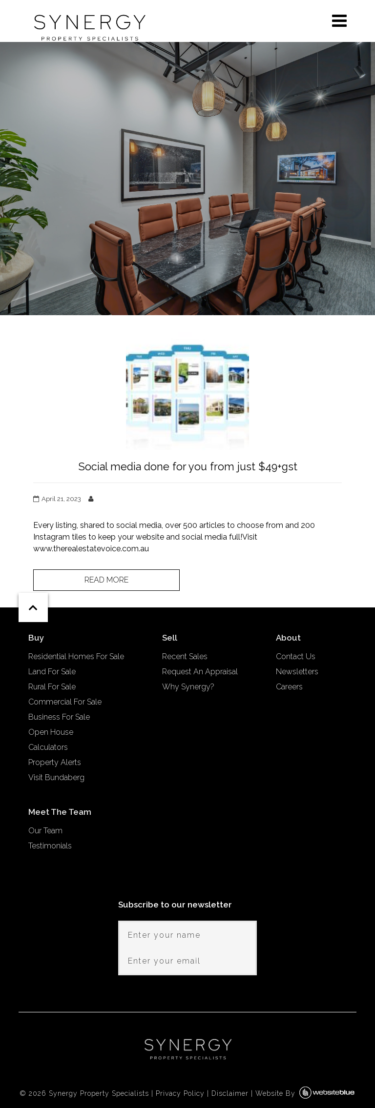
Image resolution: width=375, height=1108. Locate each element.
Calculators (48, 747)
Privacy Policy (180, 1093)
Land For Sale (52, 671)
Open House (50, 732)
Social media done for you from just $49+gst (187, 467)
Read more (106, 579)
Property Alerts (54, 762)
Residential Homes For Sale (76, 656)
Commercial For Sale (65, 701)
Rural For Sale (52, 686)
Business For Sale (59, 717)
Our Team (45, 830)
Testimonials (50, 845)
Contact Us (295, 656)
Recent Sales (185, 656)
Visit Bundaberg (56, 777)
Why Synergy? (188, 686)
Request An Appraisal (200, 671)
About (288, 638)
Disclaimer (230, 1093)
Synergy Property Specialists (99, 1093)
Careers (289, 686)
